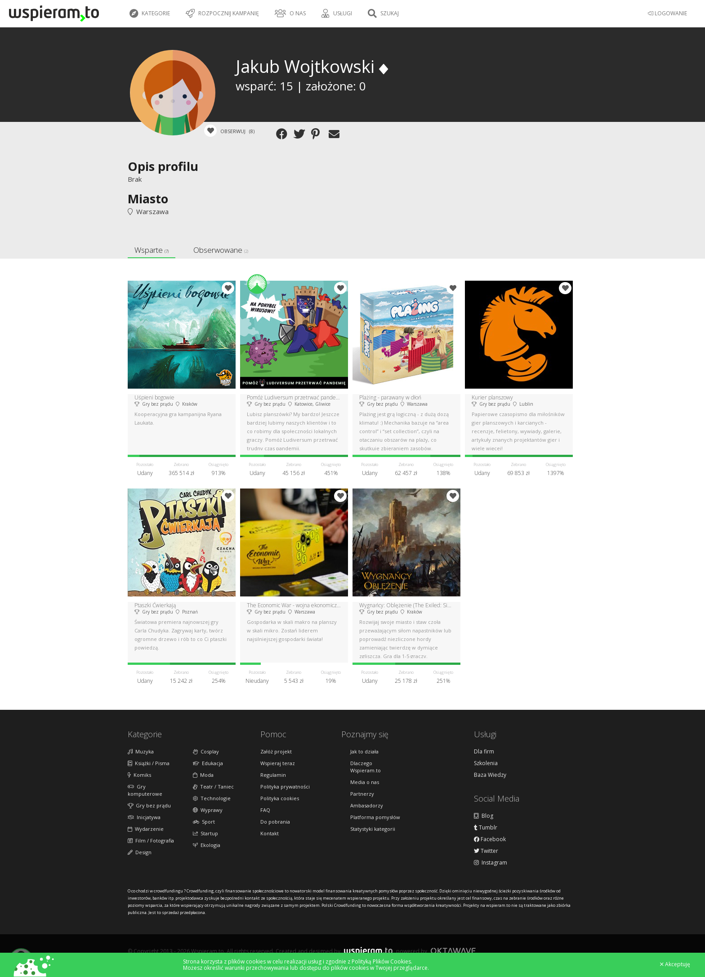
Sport (204, 821)
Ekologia (206, 845)
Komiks (139, 774)
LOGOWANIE (667, 13)
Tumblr (485, 827)
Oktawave (453, 951)
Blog (483, 816)
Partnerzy (362, 793)
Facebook (490, 839)
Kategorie (149, 13)
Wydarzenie (146, 828)
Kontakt (269, 833)
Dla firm (484, 751)
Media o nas (364, 782)
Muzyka (141, 751)
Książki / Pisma (149, 763)
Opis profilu (163, 166)
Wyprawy (208, 810)
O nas (290, 13)
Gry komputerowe (145, 790)
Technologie (212, 798)
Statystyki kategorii (372, 828)
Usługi (336, 13)
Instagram (490, 862)
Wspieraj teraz (277, 763)
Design (140, 852)
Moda (203, 774)
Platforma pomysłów (375, 817)
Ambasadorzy (366, 805)
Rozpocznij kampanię (222, 13)
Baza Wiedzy (490, 775)
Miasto (148, 198)
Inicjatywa (144, 817)
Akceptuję (675, 964)
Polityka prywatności (285, 786)
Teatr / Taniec (213, 786)
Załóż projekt (276, 751)
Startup (205, 833)
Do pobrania (275, 821)
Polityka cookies (279, 798)
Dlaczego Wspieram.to (365, 767)
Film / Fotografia (151, 840)
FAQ (265, 810)
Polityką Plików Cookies (381, 961)
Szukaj (383, 13)
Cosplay (206, 751)
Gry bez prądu (149, 805)
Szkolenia (486, 763)
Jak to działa (364, 751)
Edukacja (208, 763)
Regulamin (273, 774)
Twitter (486, 851)
